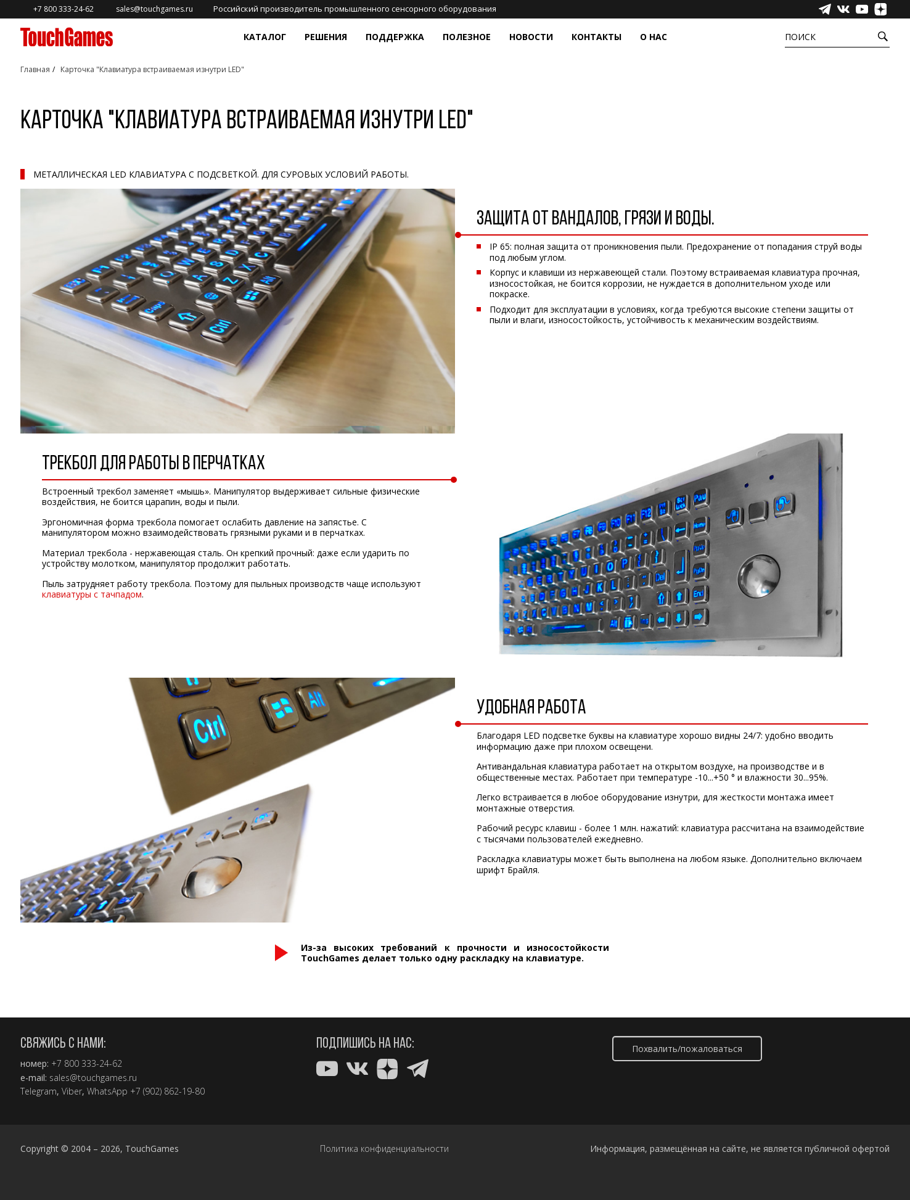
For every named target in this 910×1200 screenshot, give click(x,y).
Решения (326, 37)
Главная (35, 69)
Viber (72, 1091)
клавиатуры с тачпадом (92, 594)
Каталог (265, 37)
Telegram (38, 1091)
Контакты (596, 37)
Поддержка (395, 37)
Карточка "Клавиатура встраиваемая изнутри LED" (152, 69)
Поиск (800, 37)
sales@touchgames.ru (93, 1077)
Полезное (467, 37)
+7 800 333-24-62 (86, 1063)
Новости (531, 37)
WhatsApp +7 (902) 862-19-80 (146, 1091)
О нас (653, 37)
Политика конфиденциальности (384, 1148)
